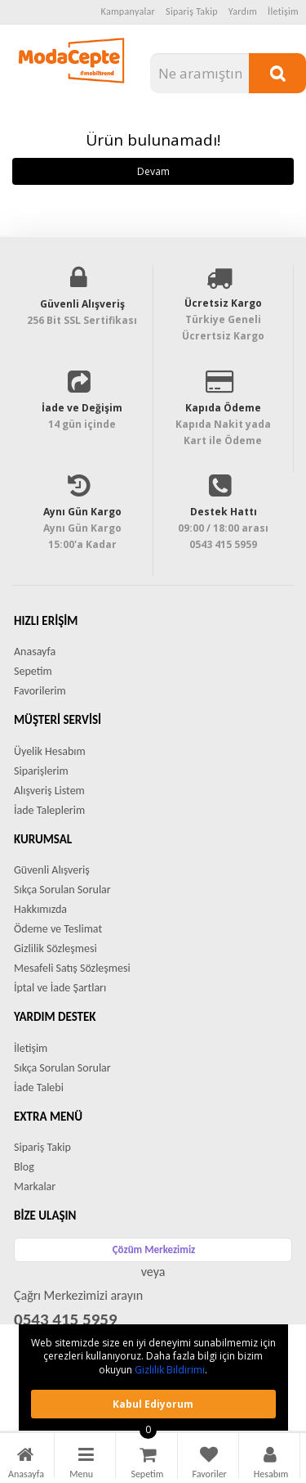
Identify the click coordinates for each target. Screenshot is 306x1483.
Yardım (242, 11)
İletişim (283, 11)
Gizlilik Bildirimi (170, 1370)
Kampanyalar (128, 11)
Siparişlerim (41, 771)
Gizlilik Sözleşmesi (55, 948)
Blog (24, 1167)
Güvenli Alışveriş (52, 870)
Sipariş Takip (192, 11)
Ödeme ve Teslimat (58, 929)
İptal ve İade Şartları (60, 988)
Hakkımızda (40, 909)
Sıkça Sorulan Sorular (62, 890)
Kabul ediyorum (153, 1404)
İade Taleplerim (49, 810)
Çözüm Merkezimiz (154, 1249)
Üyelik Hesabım (50, 751)
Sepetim (33, 671)
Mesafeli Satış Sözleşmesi (72, 968)
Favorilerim (40, 691)
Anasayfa (34, 651)
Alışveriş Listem (49, 791)
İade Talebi (39, 1087)
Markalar (34, 1186)
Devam (153, 171)
